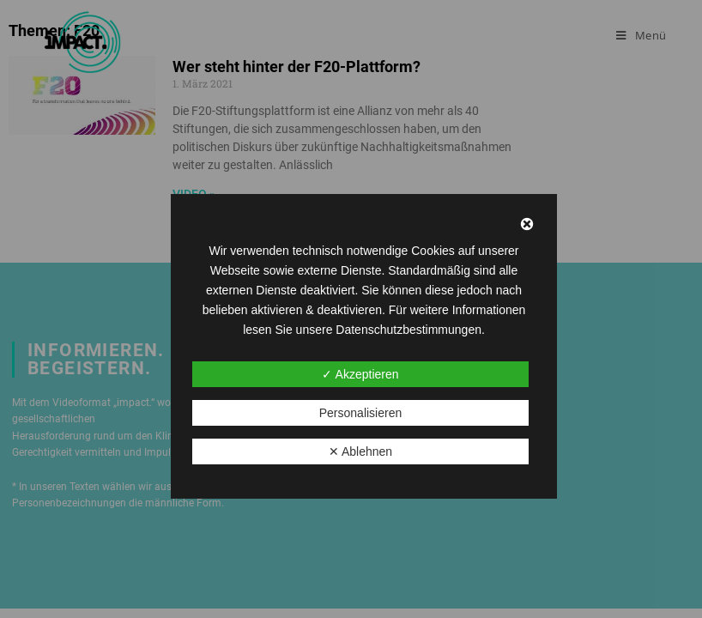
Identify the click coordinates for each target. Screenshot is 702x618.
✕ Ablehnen (360, 451)
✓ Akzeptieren (360, 374)
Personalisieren (360, 413)
